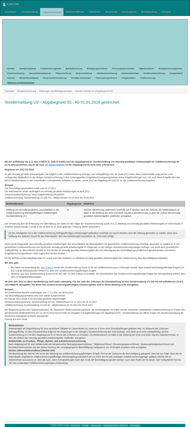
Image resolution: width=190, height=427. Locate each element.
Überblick (11, 68)
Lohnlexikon (135, 425)
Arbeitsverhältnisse (75, 12)
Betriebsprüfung (149, 12)
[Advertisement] (97, 43)
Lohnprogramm (129, 12)
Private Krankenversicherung (54, 78)
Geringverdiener (176, 73)
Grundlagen (10, 12)
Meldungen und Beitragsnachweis (20, 83)
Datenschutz (96, 425)
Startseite (9, 91)
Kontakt (85, 425)
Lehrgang (166, 12)
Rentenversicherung (84, 73)
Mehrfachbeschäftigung (29, 78)
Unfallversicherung (147, 78)
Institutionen (95, 12)
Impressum (75, 425)
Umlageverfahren (129, 78)
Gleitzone (11, 78)
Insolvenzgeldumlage (130, 73)
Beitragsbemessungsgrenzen (170, 68)
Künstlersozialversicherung (154, 73)
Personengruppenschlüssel (123, 68)
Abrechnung (111, 12)
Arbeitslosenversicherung (107, 73)
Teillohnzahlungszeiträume (106, 78)
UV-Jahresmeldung (55, 165)
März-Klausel (47, 267)
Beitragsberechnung (74, 68)
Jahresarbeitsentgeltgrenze (40, 73)
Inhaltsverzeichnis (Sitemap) (115, 425)
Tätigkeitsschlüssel (146, 68)
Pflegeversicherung (63, 73)
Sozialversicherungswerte (50, 68)
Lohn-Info (10, 4)
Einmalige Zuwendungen (81, 78)
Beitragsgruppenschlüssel (97, 68)
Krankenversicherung (15, 73)
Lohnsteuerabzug (29, 12)
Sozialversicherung (51, 12)
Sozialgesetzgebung (27, 68)
